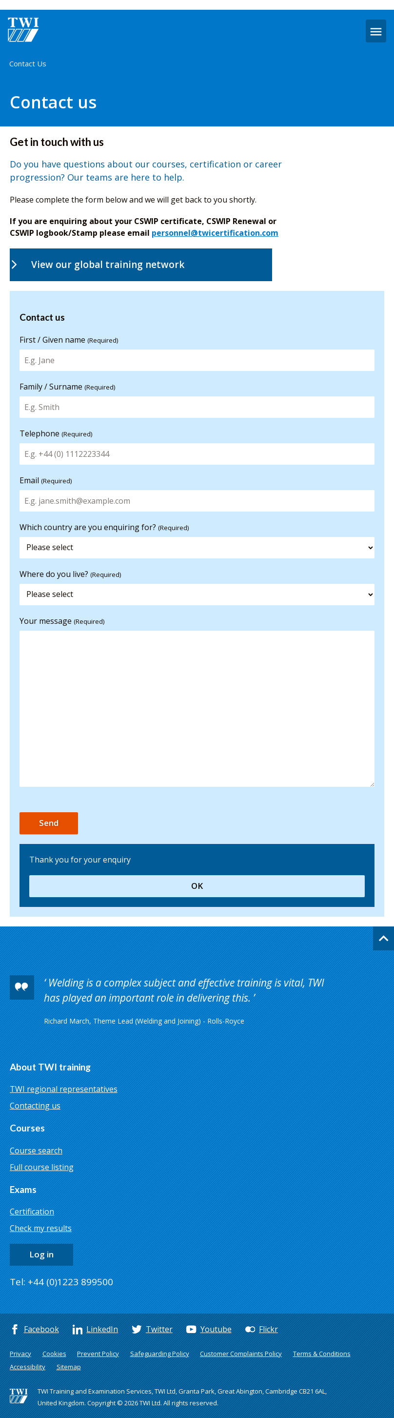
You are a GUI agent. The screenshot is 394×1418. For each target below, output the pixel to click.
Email (46, 480)
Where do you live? (70, 574)
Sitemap (69, 1366)
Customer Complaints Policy (241, 1353)
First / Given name (69, 339)
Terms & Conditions (322, 1353)
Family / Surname (67, 386)
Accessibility (27, 1366)
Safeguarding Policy (159, 1353)
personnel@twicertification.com (215, 232)
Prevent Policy (98, 1353)
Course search (36, 1150)
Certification (32, 1211)
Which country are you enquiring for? (104, 527)
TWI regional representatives (64, 1089)
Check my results (41, 1228)
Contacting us (35, 1105)
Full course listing (42, 1167)
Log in (41, 1254)
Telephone (56, 433)
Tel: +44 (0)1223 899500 (61, 1281)
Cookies (54, 1353)
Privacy (20, 1353)
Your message (62, 621)
